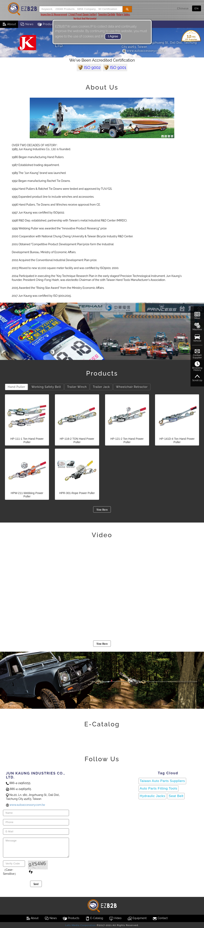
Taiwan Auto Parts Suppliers (162, 781)
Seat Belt (176, 796)
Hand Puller (16, 386)
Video (115, 918)
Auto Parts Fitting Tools (158, 788)
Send (36, 884)
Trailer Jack (101, 386)
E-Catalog (94, 918)
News (27, 24)
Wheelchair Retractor (132, 386)
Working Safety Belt (46, 386)
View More (102, 509)
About (9, 24)
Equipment (137, 918)
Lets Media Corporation (80, 925)
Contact (160, 918)
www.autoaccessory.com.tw (144, 50)
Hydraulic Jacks (152, 796)
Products (46, 24)
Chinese (183, 8)
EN (196, 8)
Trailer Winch (77, 386)
